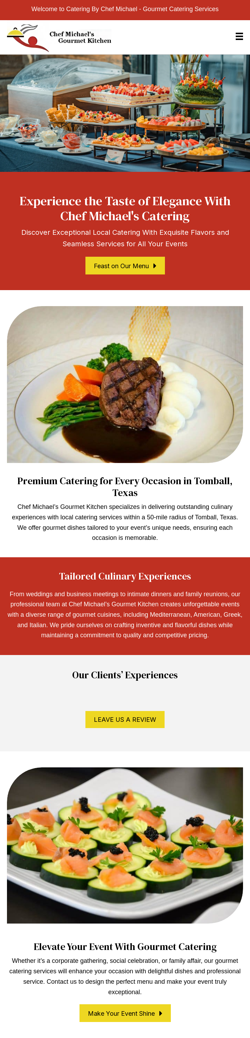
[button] (125, 265)
